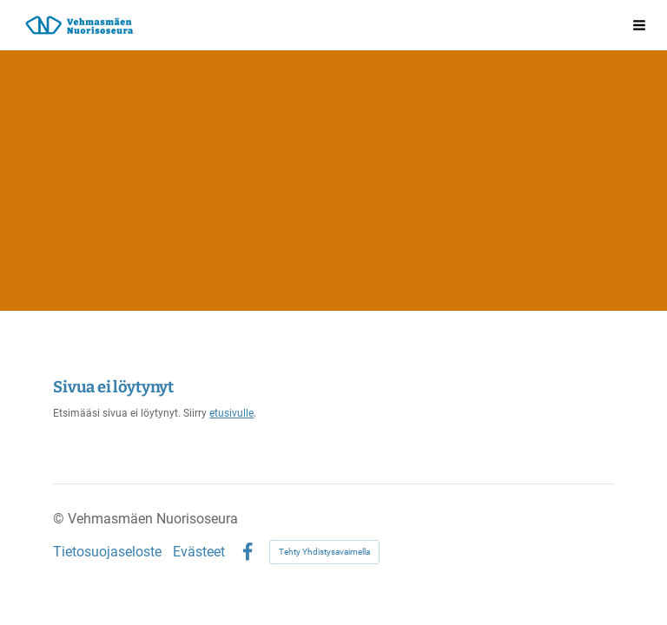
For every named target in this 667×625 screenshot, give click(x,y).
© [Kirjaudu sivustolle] (60, 518)
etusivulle (231, 413)
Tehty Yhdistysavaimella (324, 551)
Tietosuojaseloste (107, 552)
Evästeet (199, 552)
